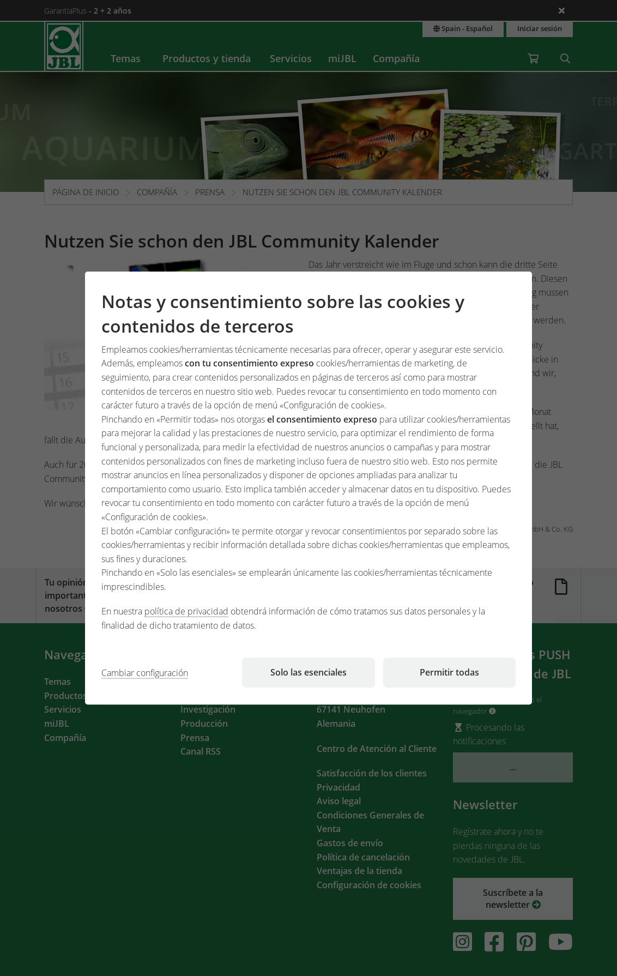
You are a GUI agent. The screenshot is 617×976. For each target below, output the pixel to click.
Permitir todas (449, 672)
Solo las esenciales (308, 672)
